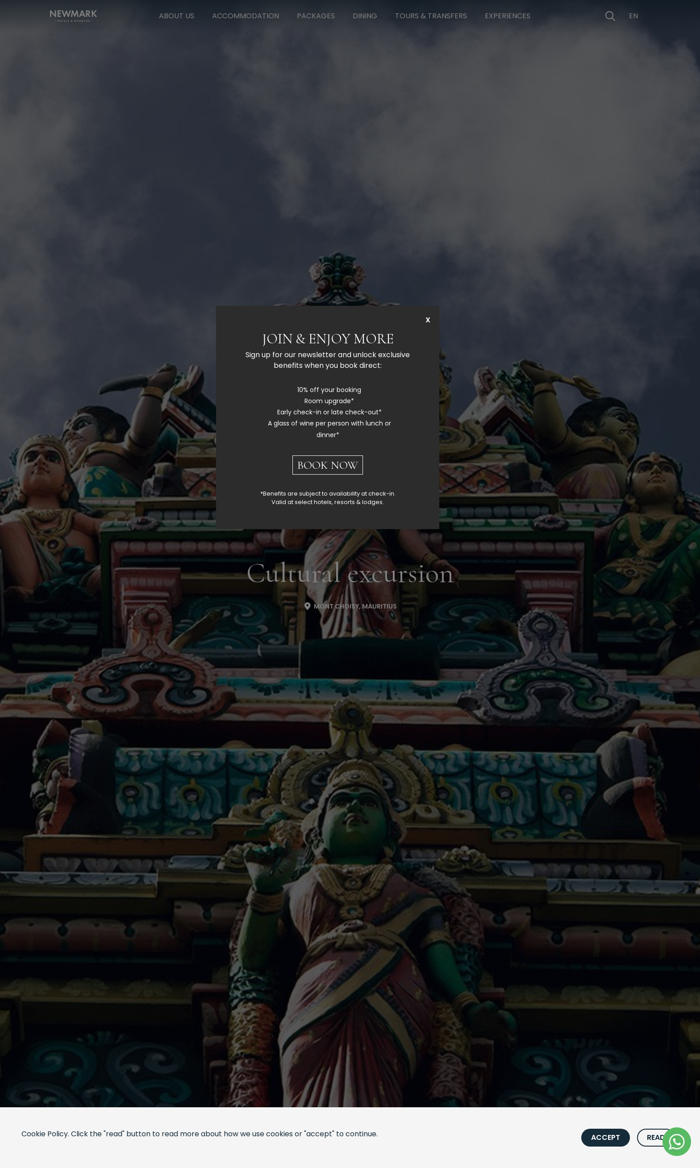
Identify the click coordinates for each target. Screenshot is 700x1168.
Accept (605, 1137)
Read (656, 1137)
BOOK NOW (327, 465)
